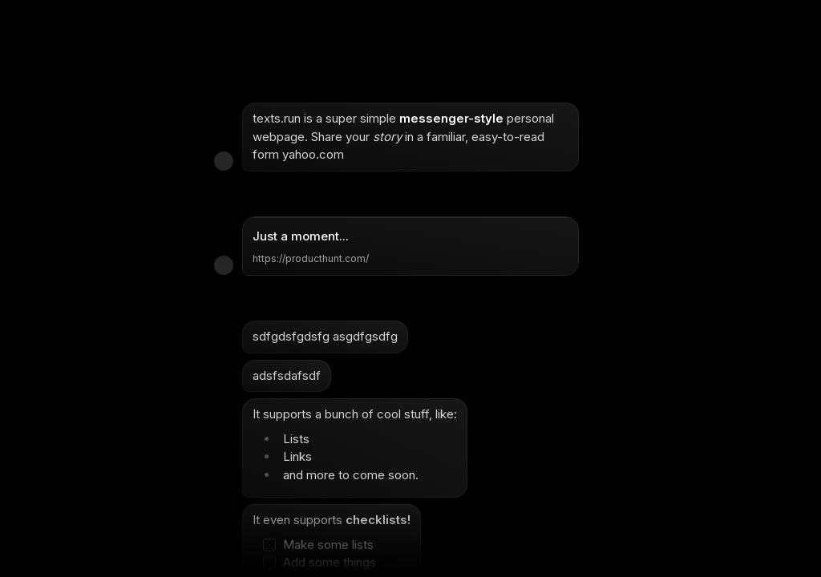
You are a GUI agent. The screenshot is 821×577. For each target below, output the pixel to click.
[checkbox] (324, 545)
